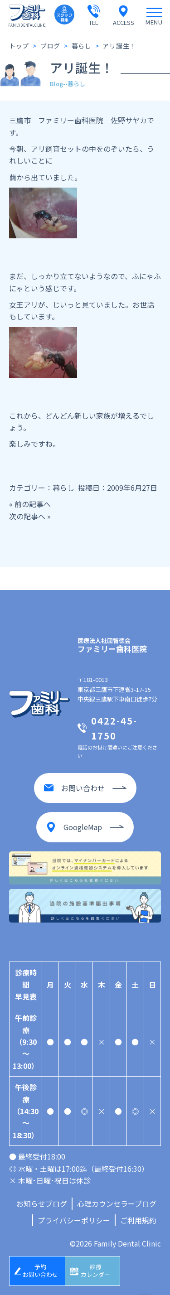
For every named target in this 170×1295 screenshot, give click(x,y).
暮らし (63, 487)
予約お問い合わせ (40, 1270)
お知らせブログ (41, 1203)
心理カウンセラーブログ (116, 1203)
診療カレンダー (95, 1270)
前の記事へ (33, 503)
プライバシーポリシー (74, 1220)
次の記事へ (27, 516)
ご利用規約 (138, 1220)
